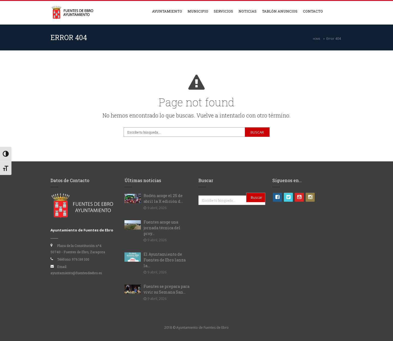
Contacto (313, 11)
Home (316, 39)
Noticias (248, 11)
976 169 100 (80, 259)
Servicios (223, 11)
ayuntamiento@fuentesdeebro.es (76, 273)
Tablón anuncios (279, 11)
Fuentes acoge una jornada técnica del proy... (162, 227)
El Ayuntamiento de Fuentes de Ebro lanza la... (165, 260)
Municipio (197, 11)
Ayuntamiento (167, 11)
